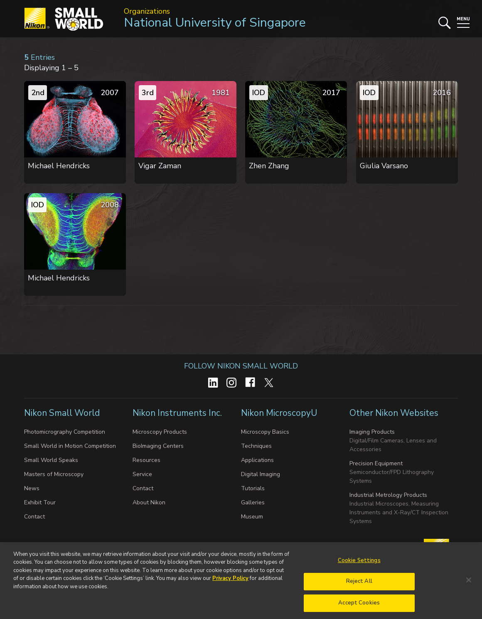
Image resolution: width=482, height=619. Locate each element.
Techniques (256, 446)
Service (142, 474)
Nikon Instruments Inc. (178, 413)
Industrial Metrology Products (388, 495)
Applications (257, 460)
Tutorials (253, 488)
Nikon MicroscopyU (279, 413)
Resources (146, 460)
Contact (34, 517)
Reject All (359, 585)
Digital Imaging (260, 474)
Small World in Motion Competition (70, 446)
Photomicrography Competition (64, 432)
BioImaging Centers (158, 446)
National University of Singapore (215, 22)
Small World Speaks (51, 460)
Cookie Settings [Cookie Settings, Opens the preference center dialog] (359, 564)
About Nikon (149, 502)
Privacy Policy (230, 582)
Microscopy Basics (265, 432)
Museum (252, 517)
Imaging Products (372, 432)
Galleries (253, 502)
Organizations (147, 11)
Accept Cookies (359, 606)
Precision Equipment (376, 463)
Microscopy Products (160, 432)
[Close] (469, 584)
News (31, 488)
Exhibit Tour (40, 502)
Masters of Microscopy (54, 474)
